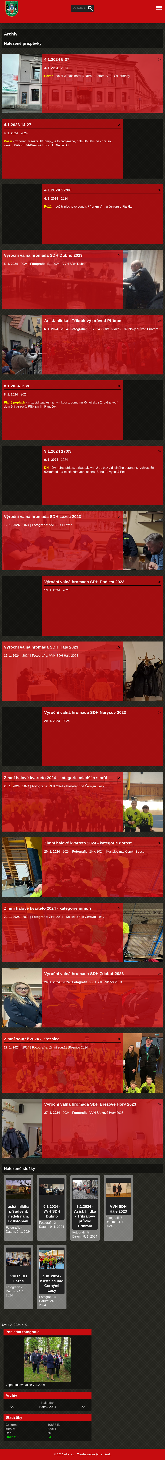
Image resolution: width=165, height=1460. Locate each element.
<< (12, 1407)
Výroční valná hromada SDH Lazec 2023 (42, 516)
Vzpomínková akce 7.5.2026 (25, 1385)
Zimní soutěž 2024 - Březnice (31, 1039)
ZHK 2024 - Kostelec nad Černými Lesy (76, 786)
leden (43, 1407)
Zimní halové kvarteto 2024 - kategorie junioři (47, 908)
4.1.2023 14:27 (17, 124)
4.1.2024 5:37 (56, 59)
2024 (64, 68)
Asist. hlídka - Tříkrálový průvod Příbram (83, 320)
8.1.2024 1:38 (16, 386)
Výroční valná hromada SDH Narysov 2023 (85, 712)
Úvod (5, 1324)
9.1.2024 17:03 (58, 451)
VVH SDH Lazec (60, 525)
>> (83, 1407)
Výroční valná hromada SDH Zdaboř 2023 (84, 973)
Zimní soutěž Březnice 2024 (68, 1047)
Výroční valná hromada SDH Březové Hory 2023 (90, 1104)
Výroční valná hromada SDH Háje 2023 (41, 647)
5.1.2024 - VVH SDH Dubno (66, 263)
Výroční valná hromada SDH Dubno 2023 (43, 255)
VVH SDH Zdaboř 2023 (105, 982)
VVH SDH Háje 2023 (63, 655)
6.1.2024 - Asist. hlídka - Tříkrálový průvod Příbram (123, 329)
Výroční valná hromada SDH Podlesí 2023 (84, 582)
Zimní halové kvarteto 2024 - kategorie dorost (88, 843)
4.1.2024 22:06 (58, 190)
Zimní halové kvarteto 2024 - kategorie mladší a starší (55, 777)
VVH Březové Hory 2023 (106, 1112)
